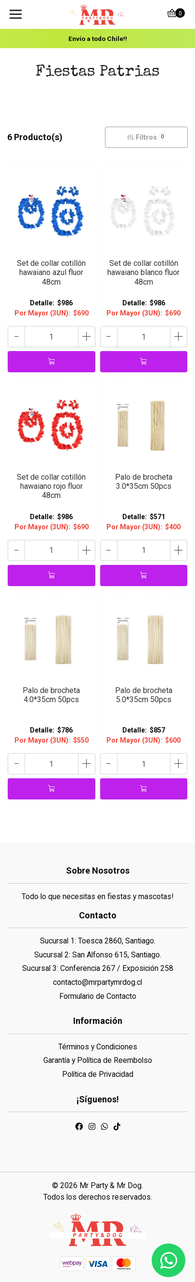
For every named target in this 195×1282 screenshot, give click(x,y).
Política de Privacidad (97, 1074)
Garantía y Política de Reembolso (97, 1060)
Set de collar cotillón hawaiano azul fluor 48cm (51, 272)
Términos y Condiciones (97, 1046)
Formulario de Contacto (97, 996)
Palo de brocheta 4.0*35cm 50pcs (51, 695)
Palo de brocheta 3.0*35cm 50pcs (143, 481)
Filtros (146, 136)
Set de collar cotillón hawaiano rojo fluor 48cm (51, 486)
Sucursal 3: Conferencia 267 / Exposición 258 (97, 968)
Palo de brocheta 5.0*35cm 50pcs (143, 695)
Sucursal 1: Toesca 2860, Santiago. (98, 940)
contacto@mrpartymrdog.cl (97, 982)
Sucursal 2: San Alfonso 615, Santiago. (97, 954)
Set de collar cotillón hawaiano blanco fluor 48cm (143, 272)
